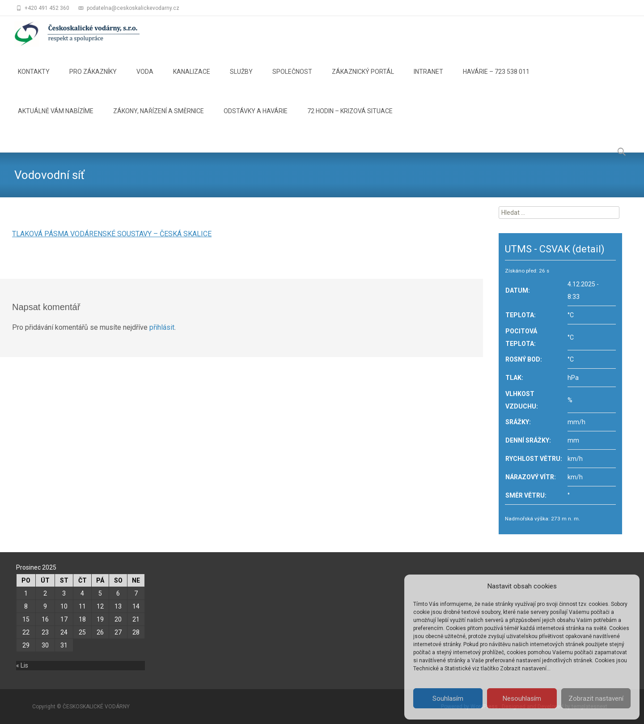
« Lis (22, 665)
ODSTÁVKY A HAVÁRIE (256, 119)
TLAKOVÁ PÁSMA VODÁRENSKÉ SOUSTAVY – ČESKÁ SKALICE (112, 234)
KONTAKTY (34, 79)
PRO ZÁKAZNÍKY (93, 79)
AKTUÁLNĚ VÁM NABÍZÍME (55, 119)
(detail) (588, 249)
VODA (144, 79)
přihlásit (161, 327)
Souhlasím (447, 698)
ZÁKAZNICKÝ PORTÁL (363, 79)
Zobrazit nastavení (595, 698)
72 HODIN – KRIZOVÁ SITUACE (350, 119)
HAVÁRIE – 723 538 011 (496, 79)
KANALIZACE (191, 79)
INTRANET (428, 79)
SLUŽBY (241, 79)
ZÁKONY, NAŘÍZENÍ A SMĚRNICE (158, 119)
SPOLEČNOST (292, 79)
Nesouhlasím (522, 698)
